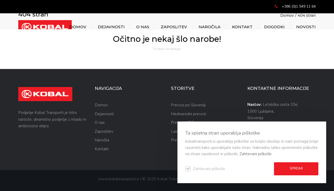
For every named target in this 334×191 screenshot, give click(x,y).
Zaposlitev (174, 26)
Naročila (209, 26)
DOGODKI (274, 26)
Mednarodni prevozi (188, 114)
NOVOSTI (306, 26)
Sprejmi (296, 168)
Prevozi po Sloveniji (188, 105)
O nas (142, 26)
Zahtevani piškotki (255, 154)
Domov (77, 26)
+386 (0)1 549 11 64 (299, 6)
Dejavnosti (111, 26)
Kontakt (242, 26)
